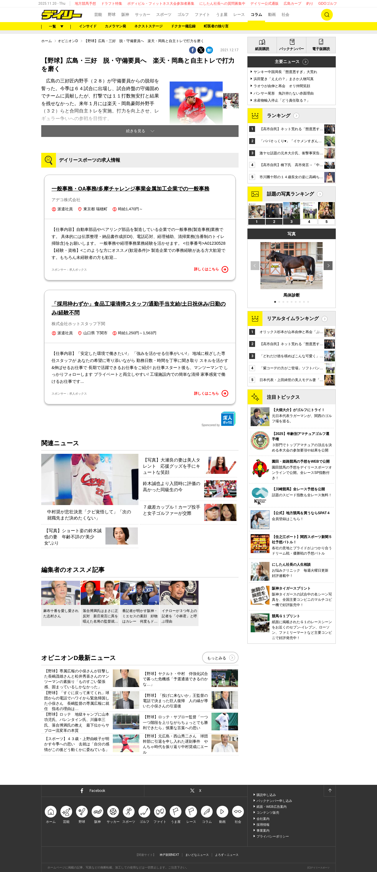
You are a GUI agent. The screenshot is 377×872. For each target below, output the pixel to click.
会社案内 (263, 818)
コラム (256, 14)
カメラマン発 (115, 26)
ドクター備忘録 (183, 26)
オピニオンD (68, 41)
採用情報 (263, 824)
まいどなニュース (197, 854)
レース (239, 14)
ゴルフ (183, 14)
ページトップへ (329, 791)
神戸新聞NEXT (169, 854)
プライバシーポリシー (273, 836)
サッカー (142, 14)
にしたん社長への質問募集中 (222, 3)
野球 (111, 14)
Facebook (97, 791)
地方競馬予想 (85, 3)
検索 (327, 15)
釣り (309, 3)
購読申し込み (266, 795)
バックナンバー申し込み (274, 800)
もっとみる (216, 658)
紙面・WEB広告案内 (272, 806)
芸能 (98, 14)
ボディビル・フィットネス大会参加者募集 (160, 3)
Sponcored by (218, 419)
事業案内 (263, 830)
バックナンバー (291, 49)
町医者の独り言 (216, 26)
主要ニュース (287, 61)
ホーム (46, 41)
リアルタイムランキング (293, 318)
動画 (272, 14)
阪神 (125, 14)
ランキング (278, 115)
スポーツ (163, 14)
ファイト (202, 14)
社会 (285, 14)
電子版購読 (321, 49)
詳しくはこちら (211, 269)
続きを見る (135, 131)
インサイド (88, 26)
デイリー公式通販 (264, 3)
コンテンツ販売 (268, 812)
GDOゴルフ (327, 3)
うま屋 (221, 14)
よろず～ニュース (227, 854)
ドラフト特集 (111, 3)
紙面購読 (262, 49)
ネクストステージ (148, 26)
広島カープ (292, 3)
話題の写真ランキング (290, 193)
